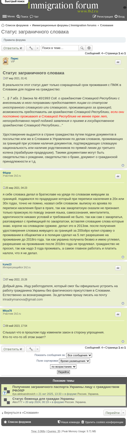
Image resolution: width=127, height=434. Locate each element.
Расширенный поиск (89, 48)
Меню (11, 16)
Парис (15, 58)
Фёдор (7, 172)
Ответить (11, 48)
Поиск (82, 48)
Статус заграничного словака (35, 31)
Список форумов (17, 25)
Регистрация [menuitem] (105, 16)
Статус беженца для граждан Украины (43, 399)
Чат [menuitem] (36, 16)
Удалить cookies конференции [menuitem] (104, 422)
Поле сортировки (63, 361)
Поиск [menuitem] (24, 16)
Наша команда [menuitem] (70, 422)
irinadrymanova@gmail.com (23, 299)
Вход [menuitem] (121, 16)
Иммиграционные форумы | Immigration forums (64, 25)
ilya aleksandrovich (23, 393)
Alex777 (17, 402)
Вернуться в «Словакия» (21, 412)
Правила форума (15, 39)
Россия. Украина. (88, 393)
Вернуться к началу (123, 165)
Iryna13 (7, 264)
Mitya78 (7, 310)
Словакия (106, 25)
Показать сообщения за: (63, 355)
